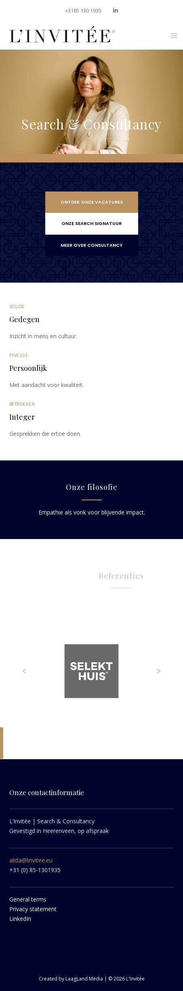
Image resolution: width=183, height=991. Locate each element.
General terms (27, 899)
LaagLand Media (84, 978)
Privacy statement (33, 909)
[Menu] (171, 35)
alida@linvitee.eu (31, 860)
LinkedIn (20, 918)
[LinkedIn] (115, 10)
